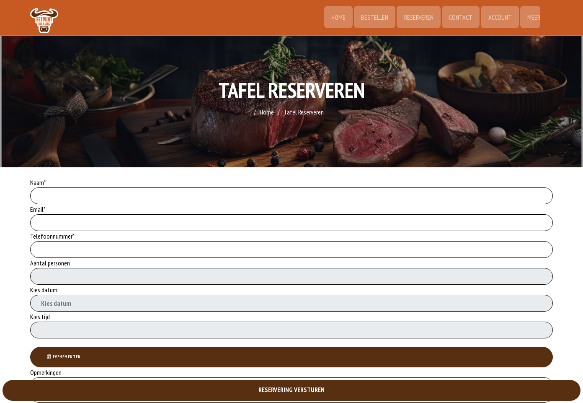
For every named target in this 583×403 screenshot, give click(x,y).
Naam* (38, 182)
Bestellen (372, 17)
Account (499, 17)
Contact (459, 17)
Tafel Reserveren (304, 112)
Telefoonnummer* (52, 236)
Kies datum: (44, 290)
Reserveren (416, 17)
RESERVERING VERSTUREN (291, 390)
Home (335, 17)
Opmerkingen (46, 373)
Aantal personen (50, 263)
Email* (38, 209)
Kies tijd (40, 316)
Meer (533, 17)
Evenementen (65, 357)
